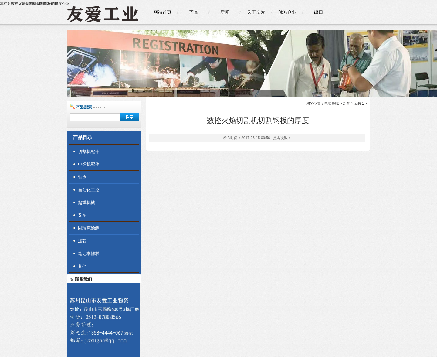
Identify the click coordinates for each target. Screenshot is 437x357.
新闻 (224, 12)
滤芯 (82, 240)
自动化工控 (88, 189)
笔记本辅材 (88, 253)
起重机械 (86, 202)
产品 (193, 12)
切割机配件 (88, 151)
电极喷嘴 (331, 103)
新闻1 (359, 103)
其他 (82, 266)
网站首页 (162, 12)
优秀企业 (287, 12)
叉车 (82, 215)
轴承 (82, 177)
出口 (318, 12)
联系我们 (83, 279)
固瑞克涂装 (88, 228)
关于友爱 (256, 12)
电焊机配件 (88, 164)
